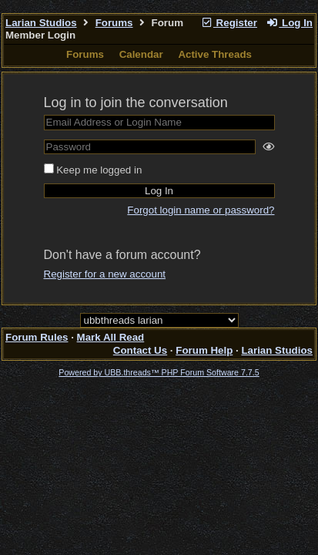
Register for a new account (105, 274)
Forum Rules (36, 337)
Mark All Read (111, 337)
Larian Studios (41, 23)
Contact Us (140, 350)
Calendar (141, 54)
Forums (114, 23)
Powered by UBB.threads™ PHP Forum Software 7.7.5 (159, 372)
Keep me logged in (99, 170)
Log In (289, 23)
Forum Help (204, 350)
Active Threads (215, 54)
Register (228, 23)
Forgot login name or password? (200, 210)
